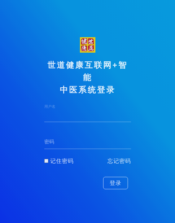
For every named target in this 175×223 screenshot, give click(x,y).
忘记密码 (119, 161)
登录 (115, 183)
